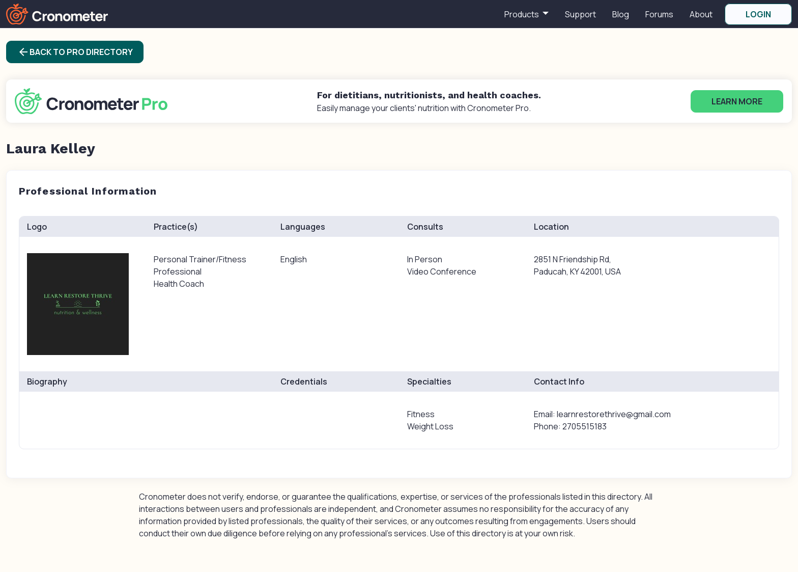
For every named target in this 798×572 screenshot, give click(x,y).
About (701, 14)
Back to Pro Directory (75, 52)
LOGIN (758, 14)
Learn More (736, 101)
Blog (620, 14)
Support (580, 14)
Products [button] (522, 14)
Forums (659, 14)
